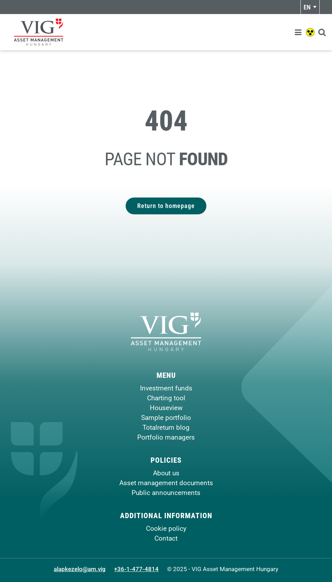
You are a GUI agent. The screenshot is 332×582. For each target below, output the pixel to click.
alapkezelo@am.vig (80, 569)
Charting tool (166, 398)
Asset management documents (166, 483)
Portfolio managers (166, 437)
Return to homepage (166, 205)
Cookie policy (166, 528)
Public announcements (166, 493)
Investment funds (166, 388)
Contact (166, 538)
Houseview (166, 408)
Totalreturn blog (166, 427)
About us (166, 473)
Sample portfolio (166, 418)
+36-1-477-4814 (136, 569)
